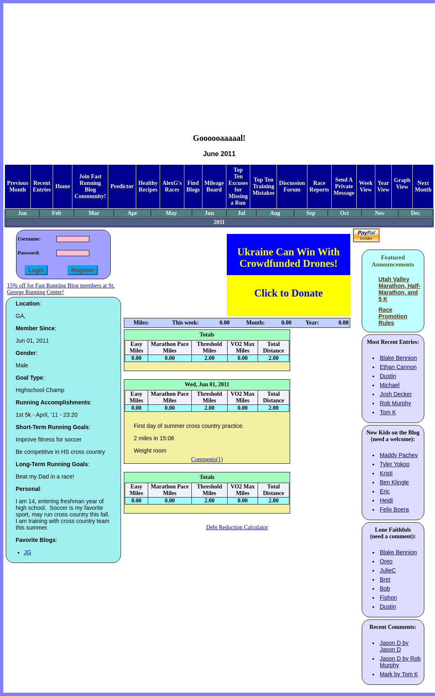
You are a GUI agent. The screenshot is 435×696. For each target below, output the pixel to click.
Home (62, 186)
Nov (380, 213)
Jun (209, 213)
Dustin (388, 376)
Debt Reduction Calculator (237, 527)
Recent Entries (42, 186)
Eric (385, 491)
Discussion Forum (292, 186)
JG (27, 552)
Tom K (388, 412)
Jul (241, 213)
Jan (22, 213)
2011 (219, 222)
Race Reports (319, 186)
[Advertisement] (219, 62)
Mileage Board (214, 186)
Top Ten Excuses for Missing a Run (238, 186)
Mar (93, 213)
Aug (275, 213)
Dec (416, 213)
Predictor (122, 186)
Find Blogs (193, 186)
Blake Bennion (398, 358)
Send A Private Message (344, 186)
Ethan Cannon (398, 367)
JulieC (388, 570)
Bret (385, 579)
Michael (390, 385)
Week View (365, 186)
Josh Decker (396, 394)
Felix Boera (394, 509)
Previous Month (17, 186)
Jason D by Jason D (394, 646)
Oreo (386, 561)
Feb (56, 213)
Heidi (386, 500)
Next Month (423, 186)
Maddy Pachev (399, 455)
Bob (385, 588)
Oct (344, 213)
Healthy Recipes (148, 186)
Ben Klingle (394, 482)
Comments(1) (207, 459)
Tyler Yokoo (394, 464)
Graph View (402, 183)
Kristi (386, 473)
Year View (383, 186)
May (171, 213)
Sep (310, 213)
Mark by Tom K (399, 674)
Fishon (388, 597)
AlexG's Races (171, 186)
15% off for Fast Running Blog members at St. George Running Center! (60, 289)
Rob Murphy (395, 403)
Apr (132, 213)
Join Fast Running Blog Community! (90, 186)
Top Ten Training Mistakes (263, 186)
